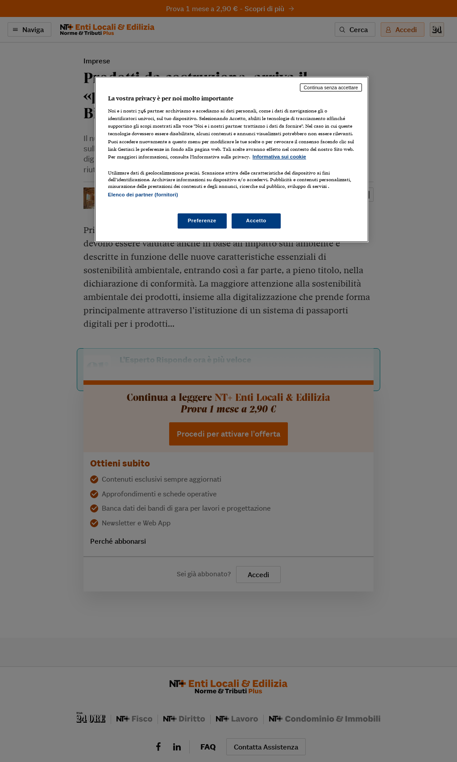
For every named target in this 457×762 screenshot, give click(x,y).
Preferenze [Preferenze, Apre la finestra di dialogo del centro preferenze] (202, 220)
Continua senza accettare (331, 87)
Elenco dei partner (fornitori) (143, 194)
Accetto (256, 220)
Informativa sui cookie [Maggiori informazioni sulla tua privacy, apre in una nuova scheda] (279, 156)
